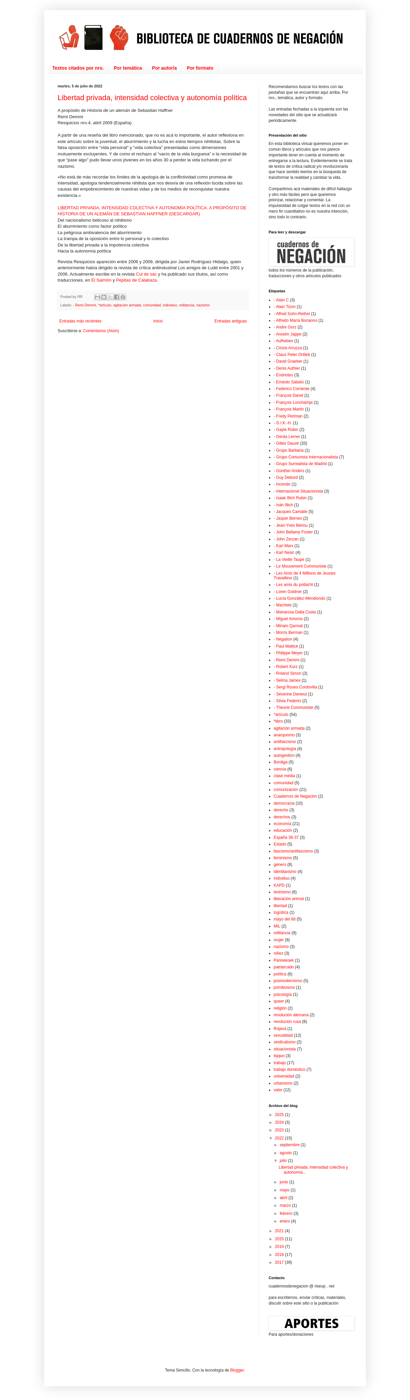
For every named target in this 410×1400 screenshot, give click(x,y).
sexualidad (283, 1035)
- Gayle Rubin (286, 429)
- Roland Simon (287, 673)
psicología (283, 994)
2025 (280, 1114)
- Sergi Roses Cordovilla (295, 687)
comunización (286, 789)
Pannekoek (284, 960)
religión (280, 1008)
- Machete (282, 605)
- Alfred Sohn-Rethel (292, 313)
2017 (280, 1262)
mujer (279, 940)
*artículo (105, 305)
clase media (284, 775)
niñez (278, 953)
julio (284, 1160)
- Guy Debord (286, 477)
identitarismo (285, 871)
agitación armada (127, 305)
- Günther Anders (289, 470)
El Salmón (101, 280)
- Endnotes (283, 375)
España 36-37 (286, 837)
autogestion (284, 755)
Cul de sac (146, 274)
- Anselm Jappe (287, 334)
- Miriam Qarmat (288, 625)
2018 (280, 1254)
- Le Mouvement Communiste (300, 566)
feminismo (283, 858)
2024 (280, 1122)
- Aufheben (283, 341)
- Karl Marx (283, 545)
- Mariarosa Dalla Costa (295, 612)
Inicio (158, 321)
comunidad (152, 305)
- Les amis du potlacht (293, 584)
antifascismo (285, 741)
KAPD (279, 885)
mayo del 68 (284, 919)
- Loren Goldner (288, 591)
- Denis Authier (287, 368)
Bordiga (280, 762)
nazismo (203, 305)
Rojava (280, 1028)
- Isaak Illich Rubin (290, 498)
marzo (286, 1205)
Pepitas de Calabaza (136, 280)
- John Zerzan (286, 539)
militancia (186, 305)
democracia (284, 803)
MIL (277, 926)
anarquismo (284, 735)
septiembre (290, 1145)
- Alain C (281, 300)
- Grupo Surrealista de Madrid (300, 463)
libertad (280, 905)
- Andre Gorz (285, 327)
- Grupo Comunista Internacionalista (306, 457)
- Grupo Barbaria (288, 450)
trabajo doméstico (289, 1069)
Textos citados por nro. (78, 68)
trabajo (280, 1062)
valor (278, 1090)
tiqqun (279, 1055)
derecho (281, 810)
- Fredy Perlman (288, 416)
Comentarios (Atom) (101, 330)
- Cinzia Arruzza (288, 348)
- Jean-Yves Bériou (291, 525)
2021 (280, 1231)
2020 (280, 1239)
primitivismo (284, 987)
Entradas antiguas (230, 321)
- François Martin (289, 409)
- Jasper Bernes (288, 518)
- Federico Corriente (292, 388)
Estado (280, 844)
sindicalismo (284, 1042)
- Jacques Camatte (291, 511)
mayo (285, 1190)
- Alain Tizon (284, 306)
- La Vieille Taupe (289, 559)
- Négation (283, 639)
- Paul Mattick (286, 646)
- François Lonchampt (293, 402)
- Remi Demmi (84, 305)
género (280, 864)
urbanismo (283, 1083)
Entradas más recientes (80, 321)
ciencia (280, 769)
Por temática (128, 68)
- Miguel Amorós (288, 618)
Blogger (237, 1370)
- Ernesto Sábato (289, 382)
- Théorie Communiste (294, 707)
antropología (285, 748)
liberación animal (289, 898)
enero (285, 1221)
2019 (280, 1246)
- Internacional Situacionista (298, 491)
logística (281, 912)
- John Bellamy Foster (293, 532)
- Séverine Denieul (290, 694)
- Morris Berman (288, 632)
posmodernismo (288, 980)
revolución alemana (291, 1015)
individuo (170, 305)
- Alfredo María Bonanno (295, 320)
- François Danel (288, 395)
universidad (284, 1076)
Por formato (200, 68)
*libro (278, 721)
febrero (286, 1213)
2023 (280, 1130)
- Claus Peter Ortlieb (292, 354)
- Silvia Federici (287, 700)
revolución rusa (287, 1021)
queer (279, 1001)
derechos (282, 817)
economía (282, 823)
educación (283, 830)
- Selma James (287, 680)
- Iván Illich (283, 505)
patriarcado (284, 967)
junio (284, 1182)
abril (284, 1197)
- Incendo (282, 484)
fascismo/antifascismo (293, 851)
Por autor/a (164, 68)
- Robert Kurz (285, 666)
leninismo (282, 892)
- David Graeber (288, 361)
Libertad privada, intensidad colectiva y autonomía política (152, 97)
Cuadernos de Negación (295, 796)
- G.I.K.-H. (283, 423)
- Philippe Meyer (288, 653)
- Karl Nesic (284, 552)
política (280, 974)
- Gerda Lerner (287, 436)
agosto (286, 1153)
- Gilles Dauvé (286, 443)
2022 (280, 1138)
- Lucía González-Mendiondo (299, 598)
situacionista (285, 1049)
